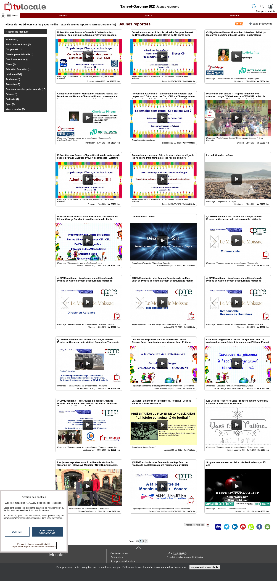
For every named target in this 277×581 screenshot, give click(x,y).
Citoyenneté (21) (14, 49)
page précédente (260, 23)
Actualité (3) (12, 39)
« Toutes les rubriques (17, 32)
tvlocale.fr (58, 554)
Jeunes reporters (134, 24)
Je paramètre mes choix (204, 567)
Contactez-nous (119, 553)
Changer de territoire (266, 11)
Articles (63, 15)
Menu (15, 15)
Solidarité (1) (12, 99)
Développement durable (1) (19, 54)
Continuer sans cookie (47, 532)
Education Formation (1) (18, 69)
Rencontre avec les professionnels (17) (26, 89)
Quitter (17, 531)
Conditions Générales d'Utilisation (185, 557)
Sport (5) (10, 104)
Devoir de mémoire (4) (17, 59)
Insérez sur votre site (195, 525)
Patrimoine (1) (13, 79)
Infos (176, 553)
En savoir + (116, 557)
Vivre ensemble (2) (15, 109)
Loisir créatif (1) (14, 74)
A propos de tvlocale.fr (122, 561)
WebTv (148, 15)
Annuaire (234, 15)
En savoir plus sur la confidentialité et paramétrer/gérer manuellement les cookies (34, 545)
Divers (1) (11, 64)
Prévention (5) (13, 84)
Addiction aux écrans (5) (18, 44)
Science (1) (11, 94)
